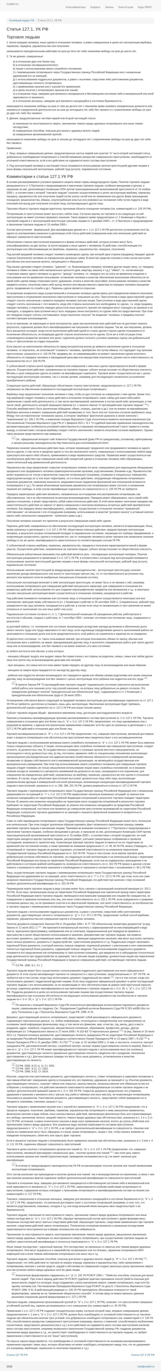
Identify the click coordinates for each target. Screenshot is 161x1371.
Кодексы (95, 7)
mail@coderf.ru (145, 1366)
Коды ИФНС (145, 7)
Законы (109, 7)
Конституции (125, 7)
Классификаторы (76, 7)
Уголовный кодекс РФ (21, 20)
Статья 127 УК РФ (17, 1355)
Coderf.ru (12, 4)
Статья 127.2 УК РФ (142, 1355)
